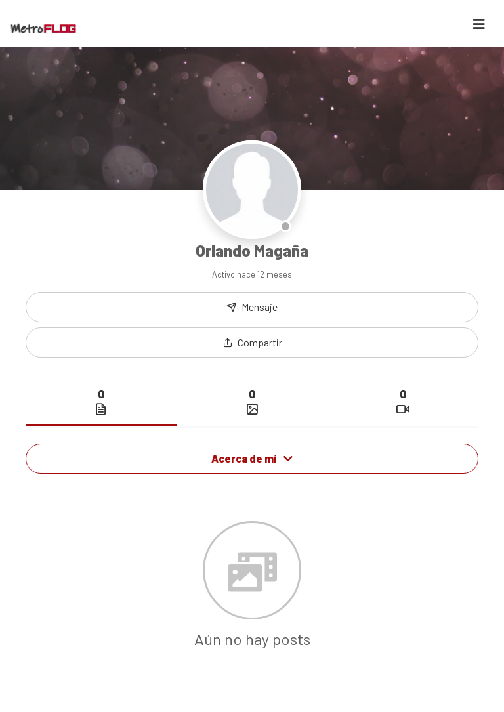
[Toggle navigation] (479, 24)
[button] (252, 342)
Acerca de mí (252, 458)
